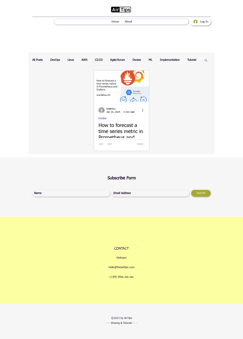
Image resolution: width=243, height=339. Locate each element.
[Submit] (201, 193)
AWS (84, 60)
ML (150, 60)
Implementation (170, 60)
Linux (71, 60)
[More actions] (144, 110)
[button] (206, 61)
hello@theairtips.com (122, 267)
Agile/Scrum (117, 60)
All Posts (37, 60)
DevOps (55, 60)
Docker (137, 60)
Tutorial (191, 60)
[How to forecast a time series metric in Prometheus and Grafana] (121, 86)
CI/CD (99, 60)
